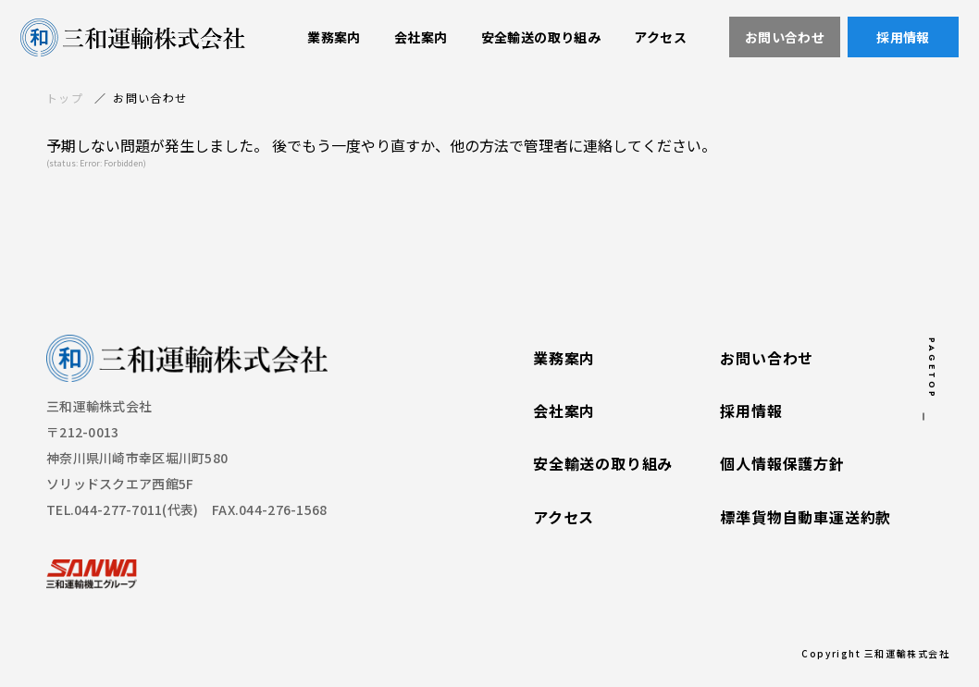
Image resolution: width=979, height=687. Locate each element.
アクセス (563, 518)
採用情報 (751, 411)
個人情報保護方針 (782, 465)
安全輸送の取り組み (603, 465)
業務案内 (564, 359)
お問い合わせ (766, 359)
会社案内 (564, 411)
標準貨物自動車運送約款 (805, 518)
